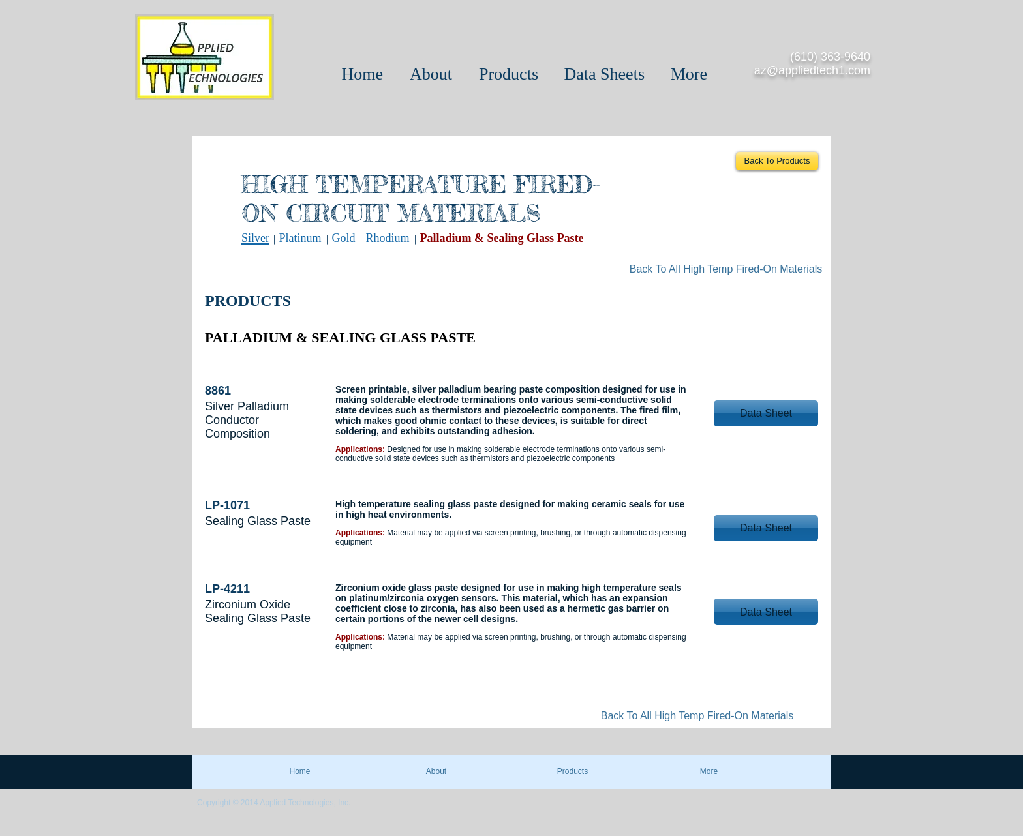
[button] (766, 413)
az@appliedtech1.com (812, 70)
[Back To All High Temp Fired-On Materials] (726, 269)
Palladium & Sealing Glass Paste (502, 238)
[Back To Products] (777, 161)
